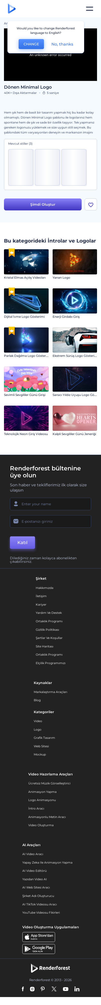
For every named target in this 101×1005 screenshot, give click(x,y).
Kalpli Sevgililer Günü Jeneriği (74, 434)
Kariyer (41, 604)
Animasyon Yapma (42, 792)
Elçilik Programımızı (51, 663)
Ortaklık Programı (49, 621)
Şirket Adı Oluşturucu (38, 896)
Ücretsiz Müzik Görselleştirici (49, 783)
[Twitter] (54, 989)
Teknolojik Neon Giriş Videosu (26, 434)
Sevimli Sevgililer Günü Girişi (24, 395)
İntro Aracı (36, 808)
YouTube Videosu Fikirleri (41, 912)
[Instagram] (32, 989)
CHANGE (31, 44)
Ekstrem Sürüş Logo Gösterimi (75, 356)
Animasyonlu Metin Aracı (47, 817)
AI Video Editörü (34, 871)
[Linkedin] (76, 989)
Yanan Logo (61, 277)
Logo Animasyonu (42, 800)
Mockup (40, 754)
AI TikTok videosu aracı (39, 904)
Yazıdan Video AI (34, 879)
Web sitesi (41, 746)
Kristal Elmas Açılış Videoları (25, 277)
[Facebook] (23, 989)
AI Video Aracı (32, 854)
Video (38, 721)
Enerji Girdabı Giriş (66, 316)
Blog (37, 700)
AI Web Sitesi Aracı (36, 887)
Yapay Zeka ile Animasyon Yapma (47, 862)
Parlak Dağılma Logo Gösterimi (27, 356)
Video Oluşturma (41, 825)
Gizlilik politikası (47, 629)
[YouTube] (65, 989)
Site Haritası (44, 646)
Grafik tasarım (44, 738)
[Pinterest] (42, 989)
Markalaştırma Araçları (50, 692)
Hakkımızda (44, 588)
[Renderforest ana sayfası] (12, 8)
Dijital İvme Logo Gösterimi (24, 316)
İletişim (41, 596)
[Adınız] (50, 504)
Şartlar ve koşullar (49, 638)
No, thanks (62, 44)
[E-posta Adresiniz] (50, 521)
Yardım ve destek (49, 613)
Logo (37, 729)
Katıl (22, 542)
